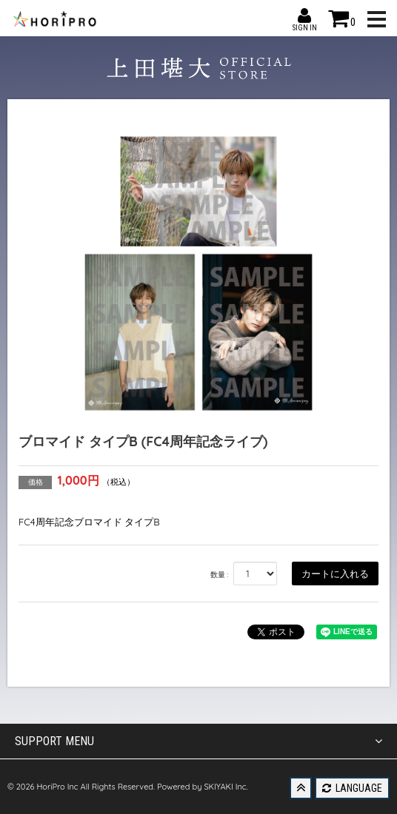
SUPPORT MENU (198, 741)
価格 (35, 482)
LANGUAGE (352, 788)
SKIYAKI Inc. (225, 786)
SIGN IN (304, 15)
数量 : (219, 574)
